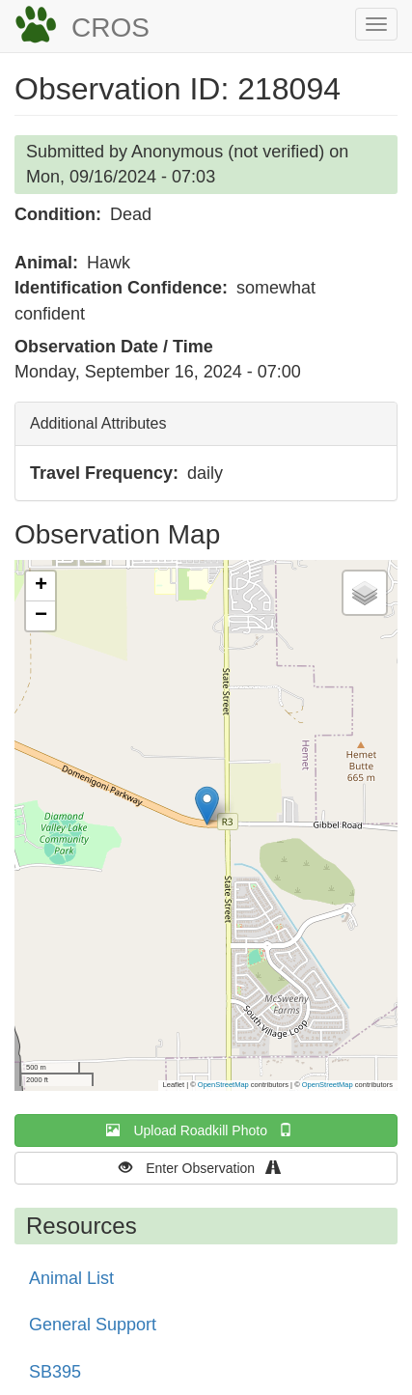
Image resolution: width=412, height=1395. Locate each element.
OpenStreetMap (223, 1084)
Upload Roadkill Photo (205, 1130)
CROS (110, 27)
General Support (92, 1324)
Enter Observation (206, 1167)
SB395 (55, 1371)
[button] (207, 805)
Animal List (71, 1278)
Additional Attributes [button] (98, 423)
